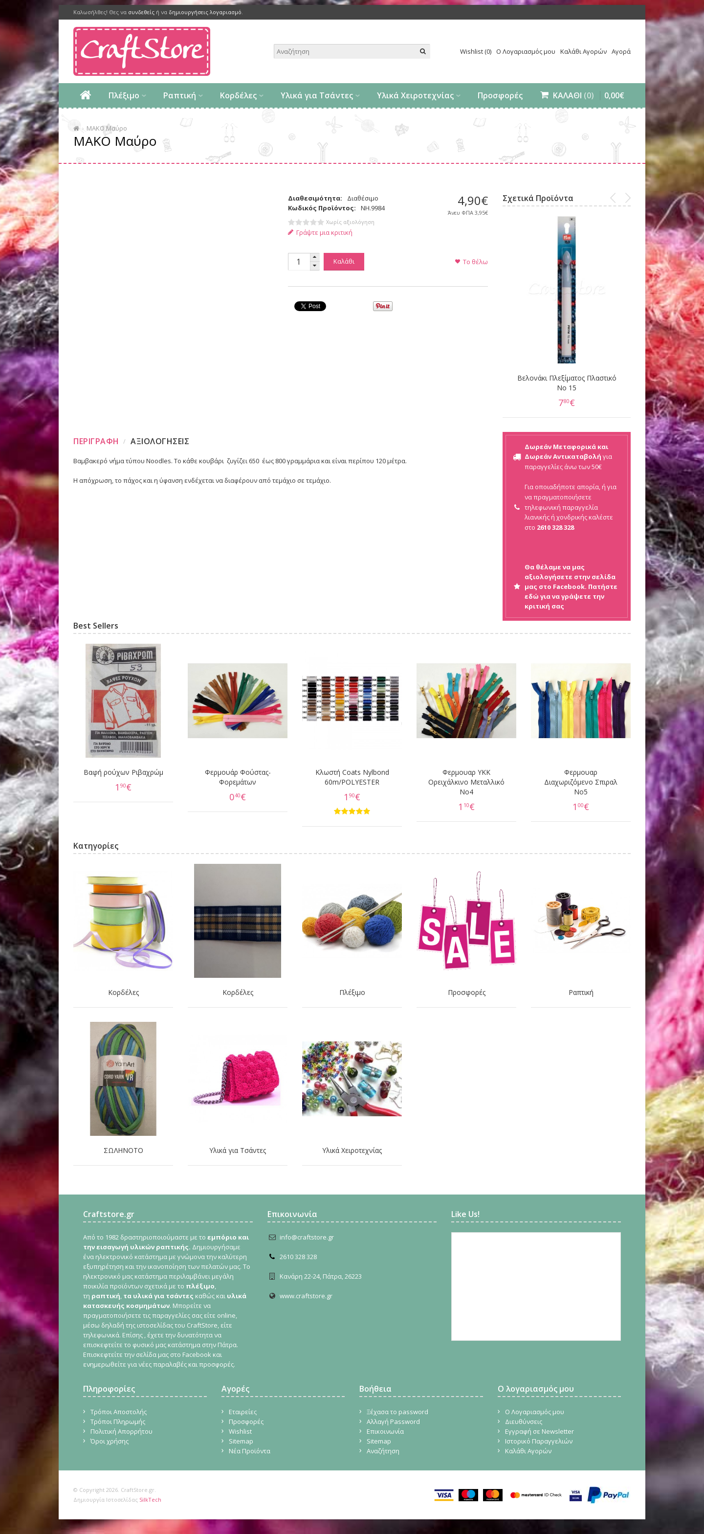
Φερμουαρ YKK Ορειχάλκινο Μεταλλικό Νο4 (466, 781)
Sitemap (241, 1441)
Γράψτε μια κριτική (320, 232)
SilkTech (150, 1499)
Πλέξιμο (124, 95)
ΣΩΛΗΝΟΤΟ (123, 1150)
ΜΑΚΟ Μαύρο (107, 128)
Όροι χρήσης (109, 1441)
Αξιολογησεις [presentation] (160, 441)
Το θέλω (475, 261)
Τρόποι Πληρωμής (117, 1421)
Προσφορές (500, 95)
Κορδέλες (238, 95)
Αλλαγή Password (393, 1421)
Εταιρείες (243, 1411)
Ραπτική (179, 95)
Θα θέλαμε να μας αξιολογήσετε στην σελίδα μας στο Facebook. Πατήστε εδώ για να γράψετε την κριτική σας (571, 586)
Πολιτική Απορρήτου (121, 1431)
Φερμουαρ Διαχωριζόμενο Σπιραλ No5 (580, 781)
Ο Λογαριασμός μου (525, 51)
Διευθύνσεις (523, 1421)
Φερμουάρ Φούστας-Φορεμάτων (238, 777)
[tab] (97, 441)
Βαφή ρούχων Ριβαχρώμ (123, 772)
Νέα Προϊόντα (249, 1450)
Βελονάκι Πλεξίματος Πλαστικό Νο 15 (566, 382)
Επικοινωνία (385, 1431)
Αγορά (621, 51)
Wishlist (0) (475, 51)
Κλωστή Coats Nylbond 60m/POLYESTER (352, 777)
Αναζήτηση (383, 1450)
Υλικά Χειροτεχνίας (415, 95)
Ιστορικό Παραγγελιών (538, 1441)
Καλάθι (343, 261)
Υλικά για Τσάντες (317, 95)
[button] (315, 257)
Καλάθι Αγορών (583, 51)
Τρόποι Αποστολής (118, 1411)
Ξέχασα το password (397, 1411)
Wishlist (240, 1431)
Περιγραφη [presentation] (96, 441)
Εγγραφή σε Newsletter (539, 1431)
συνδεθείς (141, 12)
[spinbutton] (298, 262)
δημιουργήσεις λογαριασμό (205, 12)
